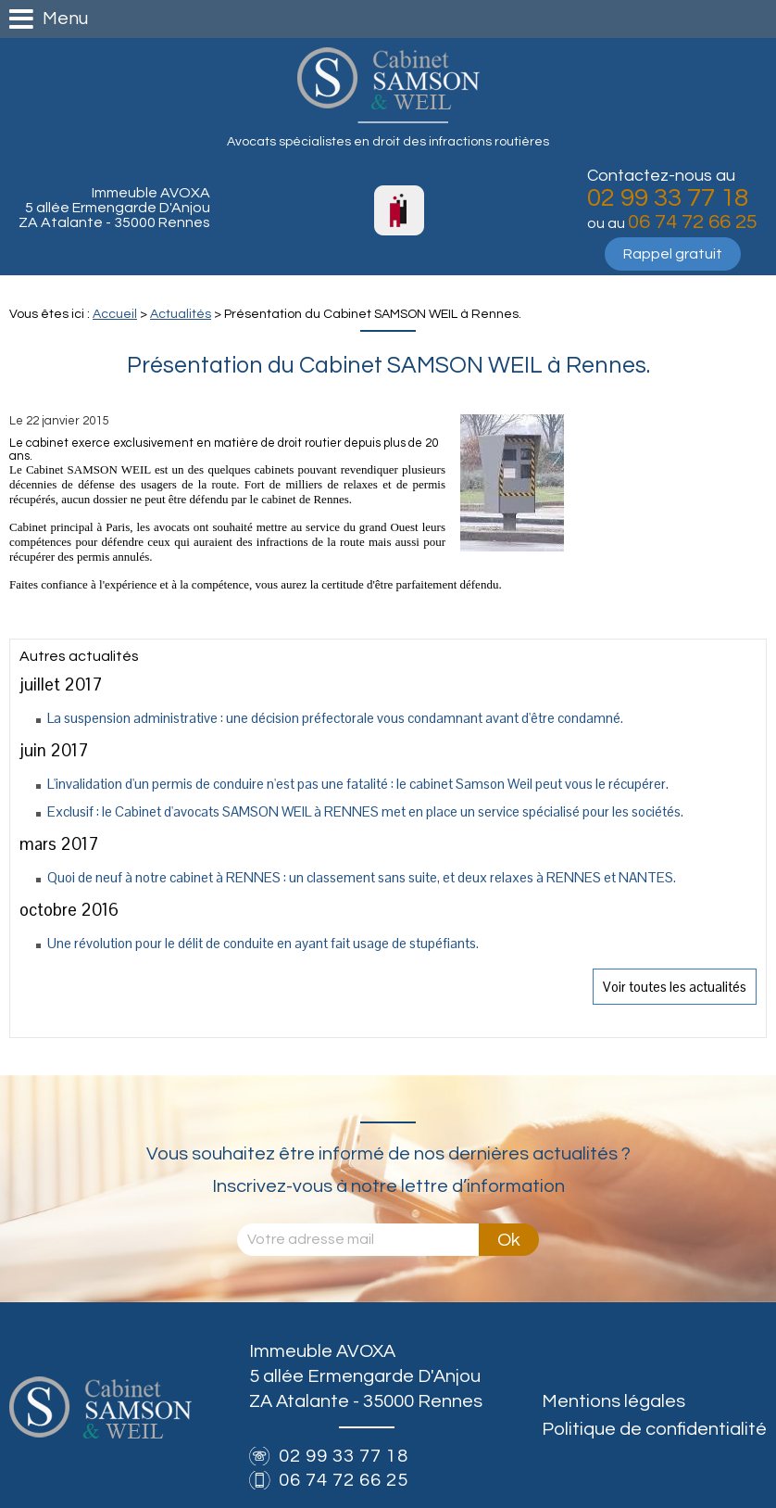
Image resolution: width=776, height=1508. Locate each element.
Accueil (115, 314)
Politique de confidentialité (654, 1429)
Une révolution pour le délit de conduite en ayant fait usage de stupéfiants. (263, 943)
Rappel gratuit (672, 254)
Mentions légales (613, 1401)
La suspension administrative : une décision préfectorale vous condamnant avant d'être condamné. (335, 718)
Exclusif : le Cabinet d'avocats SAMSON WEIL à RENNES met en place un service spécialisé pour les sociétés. (365, 811)
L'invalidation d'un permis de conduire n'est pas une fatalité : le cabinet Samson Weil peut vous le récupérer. (358, 783)
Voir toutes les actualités (674, 986)
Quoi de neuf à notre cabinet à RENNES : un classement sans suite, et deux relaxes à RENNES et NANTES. (361, 877)
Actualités (180, 314)
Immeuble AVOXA (114, 207)
